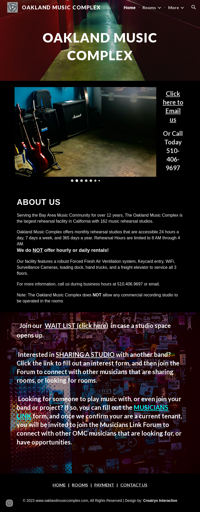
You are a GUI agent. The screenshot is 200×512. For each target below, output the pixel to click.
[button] (194, 7)
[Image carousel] (85, 134)
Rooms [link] (149, 7)
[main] (100, 44)
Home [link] (130, 7)
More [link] (173, 7)
